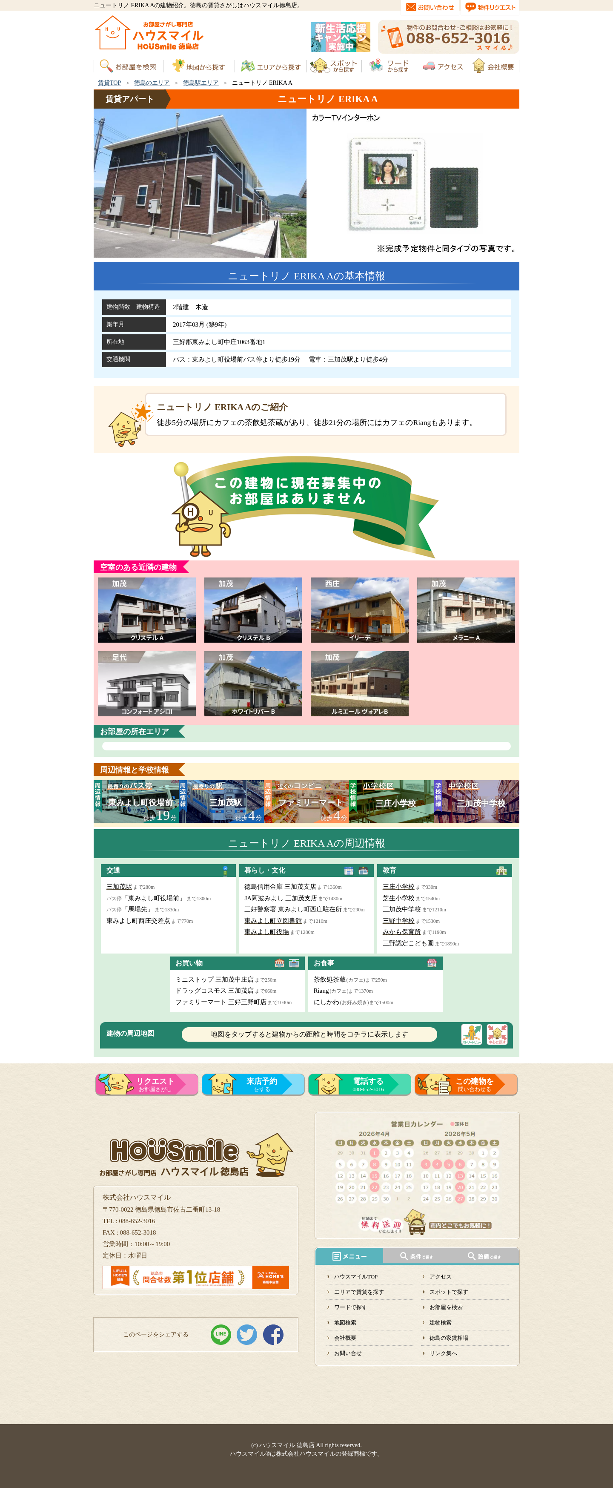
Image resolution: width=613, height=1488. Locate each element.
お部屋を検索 (446, 1307)
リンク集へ (443, 1353)
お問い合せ (348, 1353)
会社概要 (345, 1338)
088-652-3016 (368, 1084)
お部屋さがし (155, 1084)
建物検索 (441, 1322)
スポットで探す (449, 1292)
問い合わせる (474, 1084)
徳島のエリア (152, 83)
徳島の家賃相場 (449, 1338)
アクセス (441, 1276)
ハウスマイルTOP (356, 1276)
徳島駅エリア (201, 83)
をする (261, 1084)
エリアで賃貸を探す (359, 1292)
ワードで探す (350, 1307)
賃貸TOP (109, 83)
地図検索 (345, 1322)
